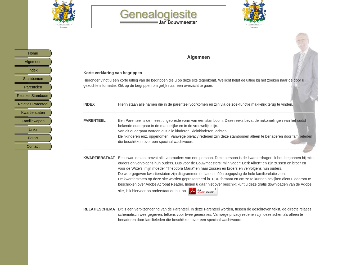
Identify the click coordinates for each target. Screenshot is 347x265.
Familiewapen (33, 121)
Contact (33, 146)
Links (33, 129)
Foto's (33, 138)
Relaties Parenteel (33, 104)
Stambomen (33, 79)
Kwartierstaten (33, 112)
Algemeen (33, 62)
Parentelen (33, 87)
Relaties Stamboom (33, 95)
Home (33, 53)
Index (33, 70)
